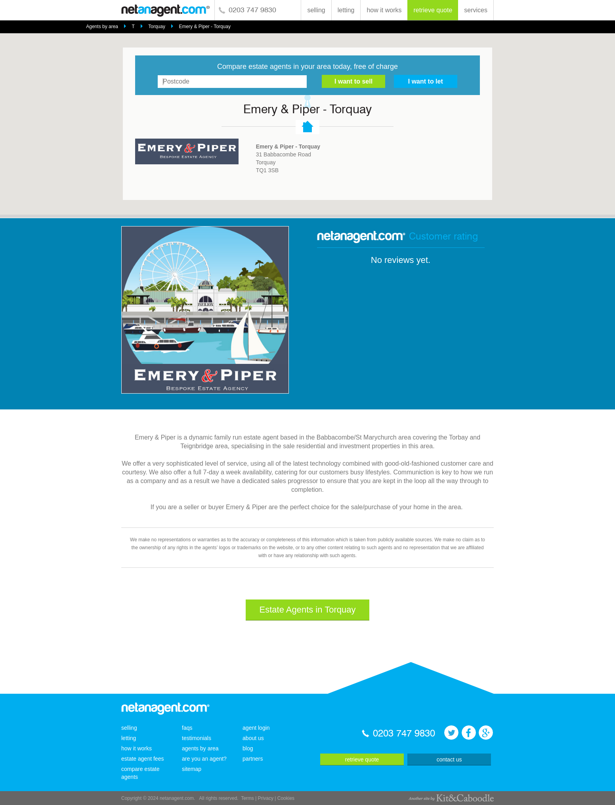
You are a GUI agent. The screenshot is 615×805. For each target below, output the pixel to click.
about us (253, 738)
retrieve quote (432, 10)
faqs (187, 728)
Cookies (285, 798)
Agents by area (102, 26)
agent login (256, 728)
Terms (247, 798)
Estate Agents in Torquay (308, 610)
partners (253, 759)
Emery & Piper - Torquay (205, 26)
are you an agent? (204, 759)
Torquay (156, 26)
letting (346, 10)
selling (316, 10)
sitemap (191, 769)
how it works (384, 10)
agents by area (200, 748)
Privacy (265, 798)
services (475, 10)
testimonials (196, 738)
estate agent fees (142, 759)
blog (248, 748)
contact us (449, 759)
